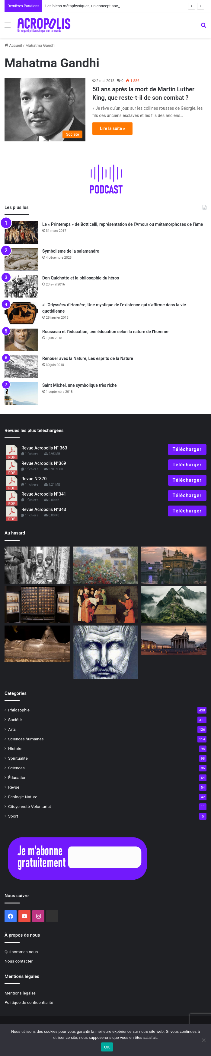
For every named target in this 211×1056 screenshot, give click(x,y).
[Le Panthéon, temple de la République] (173, 640)
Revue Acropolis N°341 (43, 494)
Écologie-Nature (22, 796)
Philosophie (19, 710)
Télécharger (187, 449)
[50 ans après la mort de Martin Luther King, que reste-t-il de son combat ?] (45, 109)
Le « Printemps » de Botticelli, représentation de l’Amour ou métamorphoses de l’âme (122, 224)
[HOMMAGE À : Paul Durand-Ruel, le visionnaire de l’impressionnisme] (106, 565)
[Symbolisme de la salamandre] (21, 259)
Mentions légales (20, 993)
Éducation (17, 777)
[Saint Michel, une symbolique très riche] (21, 393)
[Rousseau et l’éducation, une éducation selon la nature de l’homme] (21, 340)
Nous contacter (19, 961)
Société (15, 719)
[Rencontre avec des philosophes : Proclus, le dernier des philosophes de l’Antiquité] (106, 652)
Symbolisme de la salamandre (70, 251)
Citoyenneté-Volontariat (29, 806)
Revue (13, 787)
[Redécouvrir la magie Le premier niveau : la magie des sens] (106, 604)
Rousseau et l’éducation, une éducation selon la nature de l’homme (105, 331)
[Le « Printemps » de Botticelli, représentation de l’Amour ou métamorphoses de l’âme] (21, 232)
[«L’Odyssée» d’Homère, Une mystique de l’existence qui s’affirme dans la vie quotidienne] (21, 313)
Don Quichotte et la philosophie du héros (80, 278)
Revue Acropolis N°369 (43, 463)
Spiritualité (18, 758)
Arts (12, 729)
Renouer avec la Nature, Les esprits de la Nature (87, 358)
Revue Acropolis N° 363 (44, 448)
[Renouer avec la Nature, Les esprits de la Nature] (21, 366)
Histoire (15, 748)
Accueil (13, 45)
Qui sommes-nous (21, 951)
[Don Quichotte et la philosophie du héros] (21, 286)
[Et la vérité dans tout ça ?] (173, 604)
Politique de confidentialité (29, 1002)
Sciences (16, 767)
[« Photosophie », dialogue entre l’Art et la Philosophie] (37, 565)
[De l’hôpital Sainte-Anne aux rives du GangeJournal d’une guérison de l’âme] (173, 565)
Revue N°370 (33, 478)
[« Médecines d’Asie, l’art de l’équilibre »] (37, 604)
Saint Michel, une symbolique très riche (79, 385)
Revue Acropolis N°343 (43, 509)
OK (107, 1047)
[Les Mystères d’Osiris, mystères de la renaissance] (37, 644)
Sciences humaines (26, 738)
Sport (13, 816)
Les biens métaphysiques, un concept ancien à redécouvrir (96, 6)
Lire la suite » (112, 128)
